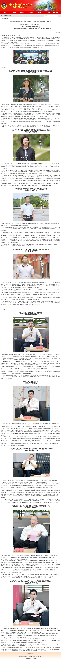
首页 (5, 12)
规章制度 (30, 12)
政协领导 (13, 12)
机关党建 (48, 12)
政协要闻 (7, 18)
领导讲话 (39, 12)
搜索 (59, 15)
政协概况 (22, 12)
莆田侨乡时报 (56, 12)
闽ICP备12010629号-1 (39, 655)
